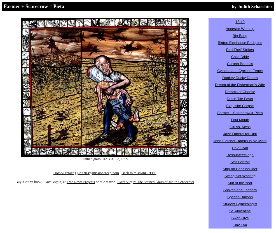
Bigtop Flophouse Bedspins (240, 43)
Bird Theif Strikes (240, 50)
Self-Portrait (240, 162)
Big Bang (240, 36)
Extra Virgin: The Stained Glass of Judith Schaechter (155, 182)
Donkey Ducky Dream (240, 78)
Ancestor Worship (240, 29)
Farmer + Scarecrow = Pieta (240, 113)
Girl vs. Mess (240, 127)
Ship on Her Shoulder (240, 169)
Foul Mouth (240, 120)
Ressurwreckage (240, 155)
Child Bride (240, 57)
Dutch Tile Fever (240, 99)
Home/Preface (63, 173)
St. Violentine (240, 211)
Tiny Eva (240, 225)
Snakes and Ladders (240, 190)
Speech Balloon (240, 197)
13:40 (240, 22)
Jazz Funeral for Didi (240, 134)
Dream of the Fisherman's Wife (240, 85)
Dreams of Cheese (240, 92)
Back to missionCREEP (138, 173)
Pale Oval (240, 148)
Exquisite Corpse (240, 106)
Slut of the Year (240, 183)
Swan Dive (240, 218)
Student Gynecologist (240, 204)
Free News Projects (81, 182)
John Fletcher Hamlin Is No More (239, 141)
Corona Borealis (240, 64)
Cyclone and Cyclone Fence (240, 71)
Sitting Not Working (240, 176)
